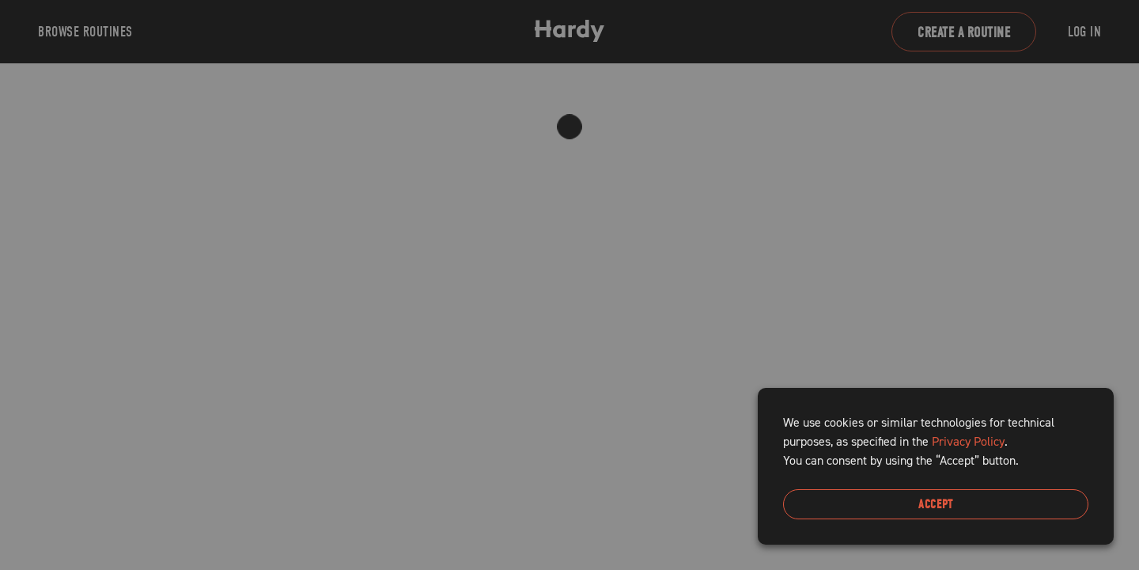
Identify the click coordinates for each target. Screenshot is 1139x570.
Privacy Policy (968, 441)
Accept (935, 504)
